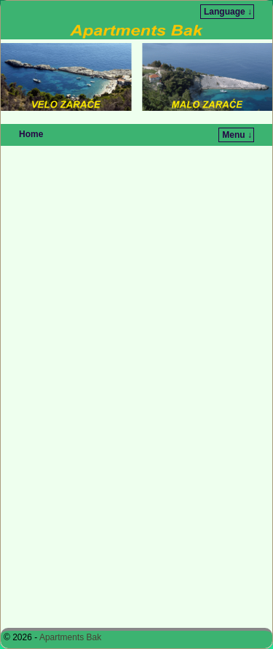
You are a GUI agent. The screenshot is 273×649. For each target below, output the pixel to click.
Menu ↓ (237, 135)
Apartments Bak (70, 637)
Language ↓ (228, 12)
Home (31, 134)
